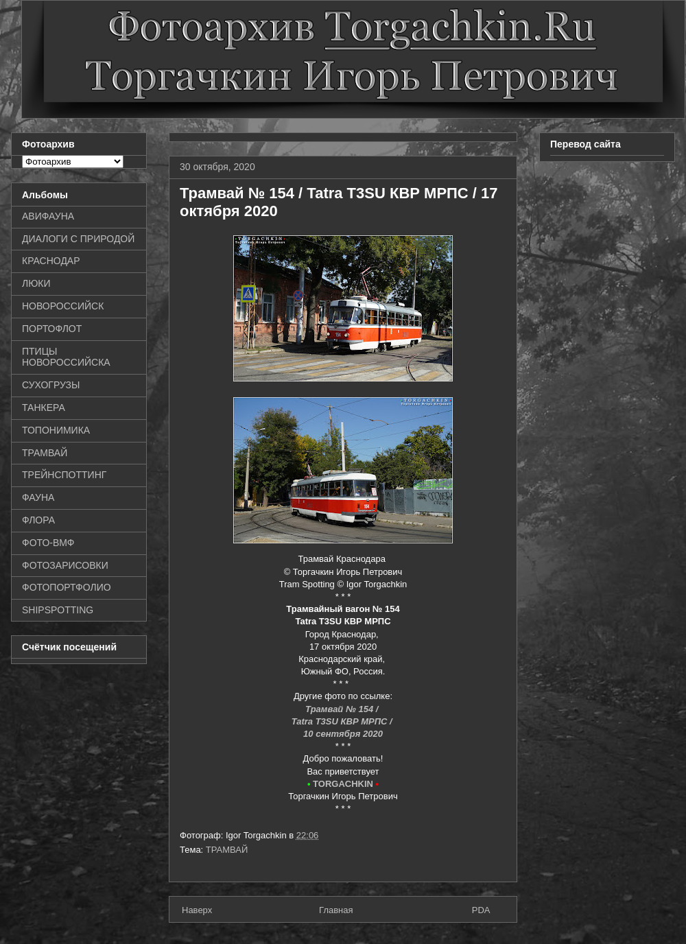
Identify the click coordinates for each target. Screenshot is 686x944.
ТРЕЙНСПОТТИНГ (64, 474)
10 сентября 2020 (343, 734)
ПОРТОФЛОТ (52, 328)
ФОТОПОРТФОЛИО (66, 587)
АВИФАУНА (48, 216)
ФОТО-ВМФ (48, 542)
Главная (336, 910)
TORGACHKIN (343, 784)
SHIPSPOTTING (57, 609)
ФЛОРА (38, 520)
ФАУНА (38, 497)
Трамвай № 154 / (343, 709)
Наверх (197, 910)
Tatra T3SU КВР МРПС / (343, 721)
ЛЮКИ (36, 283)
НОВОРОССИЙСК (63, 305)
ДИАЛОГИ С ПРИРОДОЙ (78, 238)
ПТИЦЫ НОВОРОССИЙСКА (66, 357)
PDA (481, 910)
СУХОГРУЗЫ (51, 384)
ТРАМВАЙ (227, 850)
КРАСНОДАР (51, 260)
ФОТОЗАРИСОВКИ (65, 565)
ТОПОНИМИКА (56, 430)
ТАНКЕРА (43, 407)
